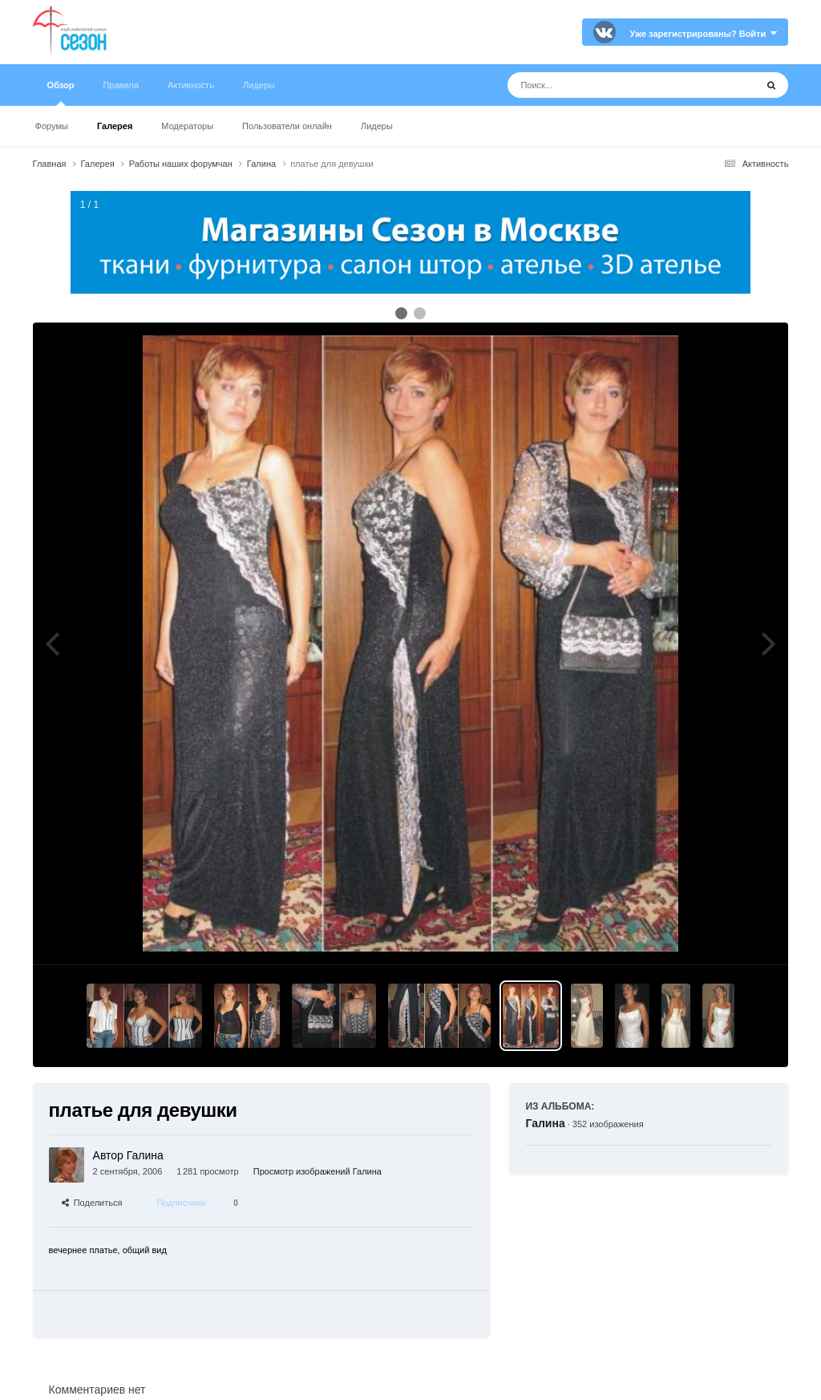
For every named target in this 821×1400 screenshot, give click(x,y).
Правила (121, 85)
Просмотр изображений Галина (317, 1171)
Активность (191, 85)
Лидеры (377, 126)
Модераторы (187, 126)
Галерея (114, 126)
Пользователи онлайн (287, 126)
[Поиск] (602, 85)
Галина (544, 1123)
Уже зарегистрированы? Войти (704, 34)
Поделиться (92, 1202)
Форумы (51, 126)
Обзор (61, 93)
